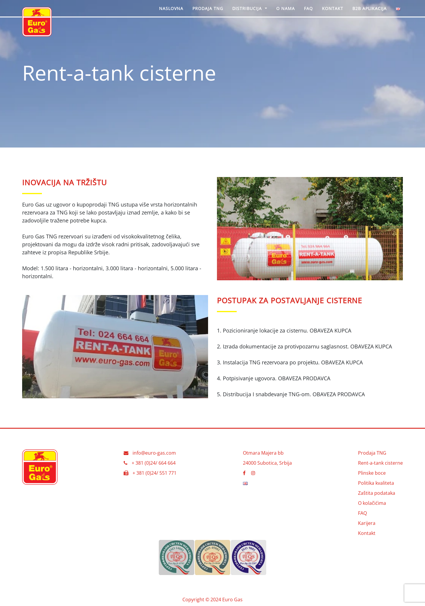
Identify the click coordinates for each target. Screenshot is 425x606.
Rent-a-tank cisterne (380, 463)
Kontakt (366, 533)
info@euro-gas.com (154, 453)
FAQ (362, 513)
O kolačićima (372, 503)
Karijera (366, 523)
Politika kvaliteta (376, 483)
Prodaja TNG (372, 453)
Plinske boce (372, 473)
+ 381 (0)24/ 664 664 (154, 463)
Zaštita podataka (376, 493)
